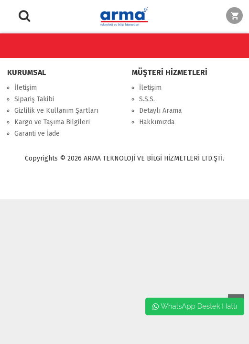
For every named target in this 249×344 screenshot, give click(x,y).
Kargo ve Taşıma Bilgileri (52, 122)
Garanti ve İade (37, 133)
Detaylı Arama (160, 111)
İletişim (25, 88)
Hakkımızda (156, 122)
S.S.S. (147, 99)
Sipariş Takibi (34, 99)
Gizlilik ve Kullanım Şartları (56, 111)
